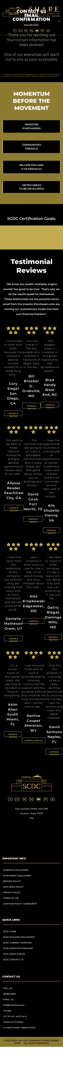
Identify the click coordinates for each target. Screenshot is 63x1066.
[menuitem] (21, 871)
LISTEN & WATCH (13, 414)
